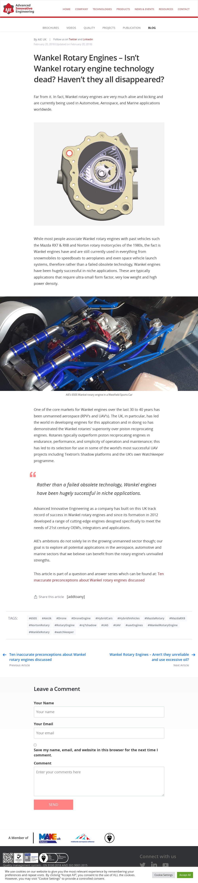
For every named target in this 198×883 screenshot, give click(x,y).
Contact (183, 9)
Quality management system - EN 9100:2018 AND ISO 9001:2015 (45, 865)
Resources (166, 9)
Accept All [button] (185, 875)
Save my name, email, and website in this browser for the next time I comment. (96, 752)
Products (123, 9)
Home (66, 9)
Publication (132, 28)
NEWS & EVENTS (144, 9)
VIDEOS (71, 28)
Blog (152, 28)
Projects (108, 28)
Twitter (73, 39)
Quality (89, 28)
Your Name (44, 703)
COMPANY (81, 9)
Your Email (43, 723)
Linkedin (88, 39)
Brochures (51, 28)
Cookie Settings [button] (163, 875)
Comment (42, 763)
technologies (102, 9)
